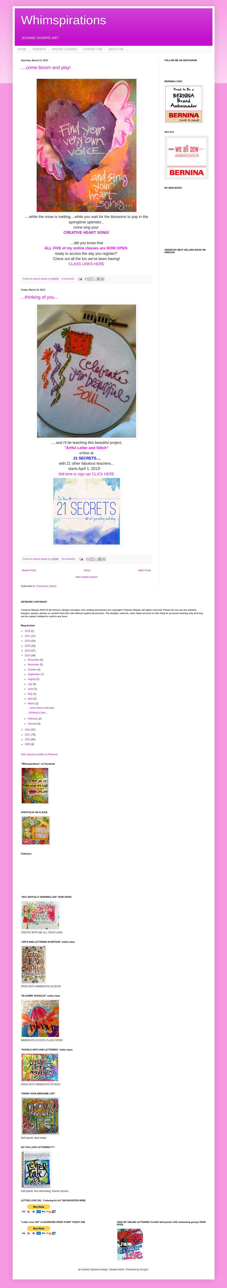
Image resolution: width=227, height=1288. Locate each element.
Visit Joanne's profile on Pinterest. (39, 754)
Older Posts (144, 570)
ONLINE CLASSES (64, 49)
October (32, 669)
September (34, 674)
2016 (28, 640)
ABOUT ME (116, 49)
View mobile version (86, 577)
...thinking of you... (39, 297)
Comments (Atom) (46, 586)
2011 (28, 734)
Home (87, 570)
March (31, 703)
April (30, 698)
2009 (28, 744)
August (32, 679)
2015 (28, 645)
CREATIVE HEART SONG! (86, 232)
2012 (28, 729)
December (34, 659)
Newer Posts (29, 570)
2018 (28, 631)
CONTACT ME (92, 49)
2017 (28, 636)
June (31, 688)
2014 (28, 650)
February (33, 718)
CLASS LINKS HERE (86, 264)
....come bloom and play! (46, 67)
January (32, 723)
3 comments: (68, 278)
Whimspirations (63, 20)
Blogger (144, 1269)
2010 (28, 739)
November (34, 664)
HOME (22, 49)
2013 (28, 655)
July (30, 684)
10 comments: (68, 559)
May (30, 693)
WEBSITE (39, 49)
